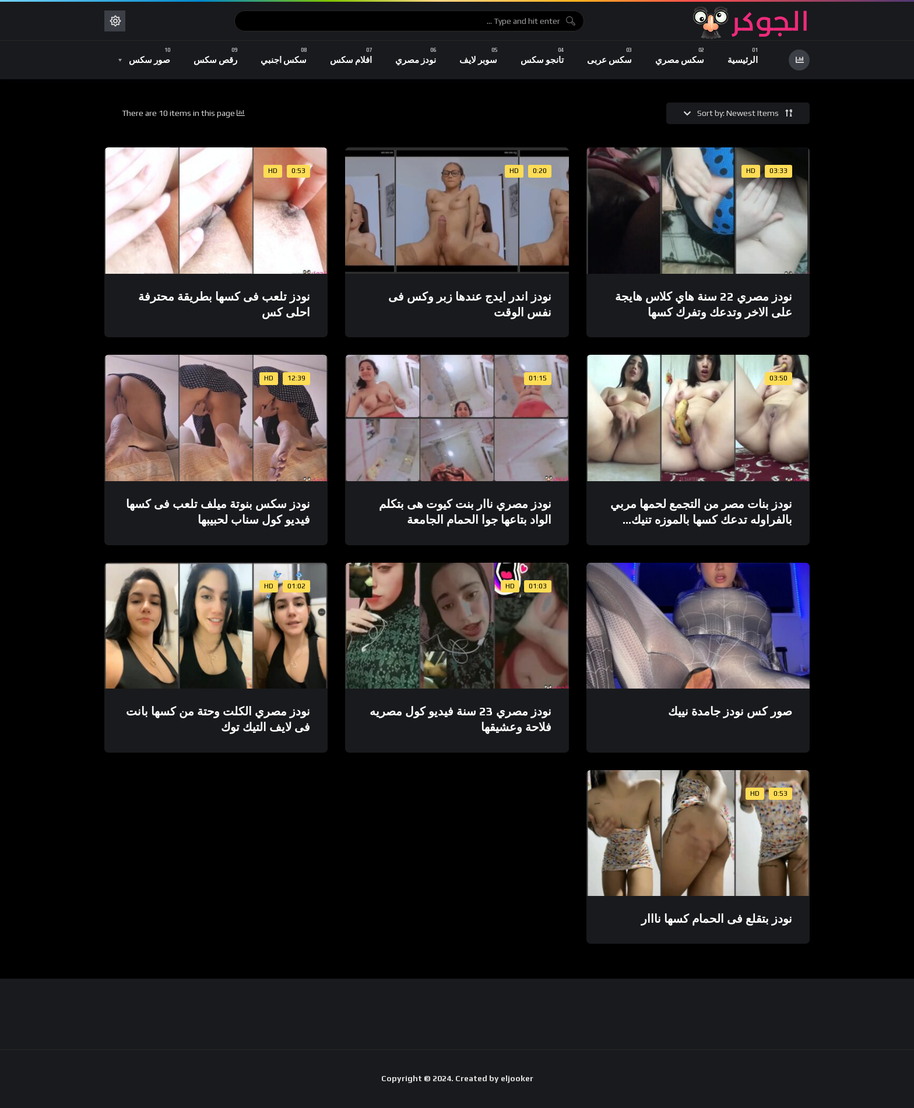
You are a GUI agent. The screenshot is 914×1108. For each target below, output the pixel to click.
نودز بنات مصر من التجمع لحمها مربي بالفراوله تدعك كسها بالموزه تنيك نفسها (701, 519)
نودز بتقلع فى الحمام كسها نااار (716, 918)
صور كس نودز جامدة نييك (730, 711)
